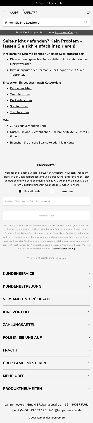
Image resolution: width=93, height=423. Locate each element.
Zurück (14, 125)
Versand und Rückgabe (27, 299)
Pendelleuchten (21, 88)
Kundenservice (18, 273)
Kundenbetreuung (22, 286)
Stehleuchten (19, 106)
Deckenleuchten (21, 100)
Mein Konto (67, 142)
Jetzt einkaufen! (64, 32)
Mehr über (14, 375)
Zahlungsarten (19, 324)
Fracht (10, 350)
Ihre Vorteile (16, 311)
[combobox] (46, 22)
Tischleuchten (19, 112)
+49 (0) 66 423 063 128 (30, 410)
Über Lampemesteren (24, 363)
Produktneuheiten (22, 388)
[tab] (46, 273)
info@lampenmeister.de (65, 410)
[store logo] (25, 12)
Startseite (45, 142)
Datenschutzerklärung (63, 248)
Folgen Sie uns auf (22, 337)
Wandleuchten (20, 94)
